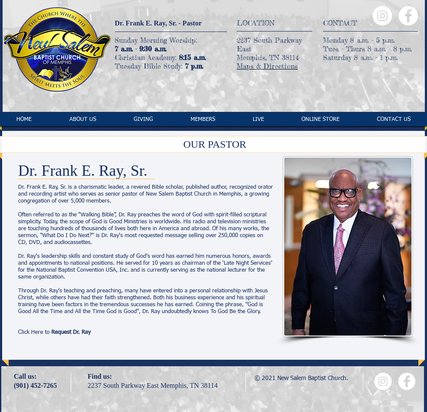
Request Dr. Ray (71, 332)
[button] (82, 119)
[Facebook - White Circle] (408, 15)
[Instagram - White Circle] (382, 15)
